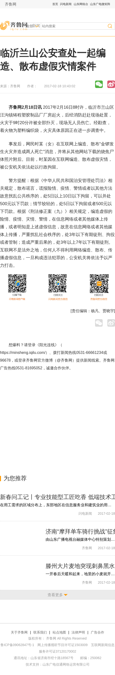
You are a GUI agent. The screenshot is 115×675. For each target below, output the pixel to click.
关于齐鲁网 (19, 632)
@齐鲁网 (64, 360)
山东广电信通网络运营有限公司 (66, 664)
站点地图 (59, 632)
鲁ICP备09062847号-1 (17, 645)
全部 (29, 26)
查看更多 (55, 595)
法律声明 (78, 632)
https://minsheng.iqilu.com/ (22, 353)
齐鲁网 (10, 4)
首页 (55, 4)
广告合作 (97, 632)
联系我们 (40, 632)
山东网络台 (81, 4)
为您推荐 (15, 478)
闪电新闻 (66, 4)
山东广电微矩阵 (100, 4)
